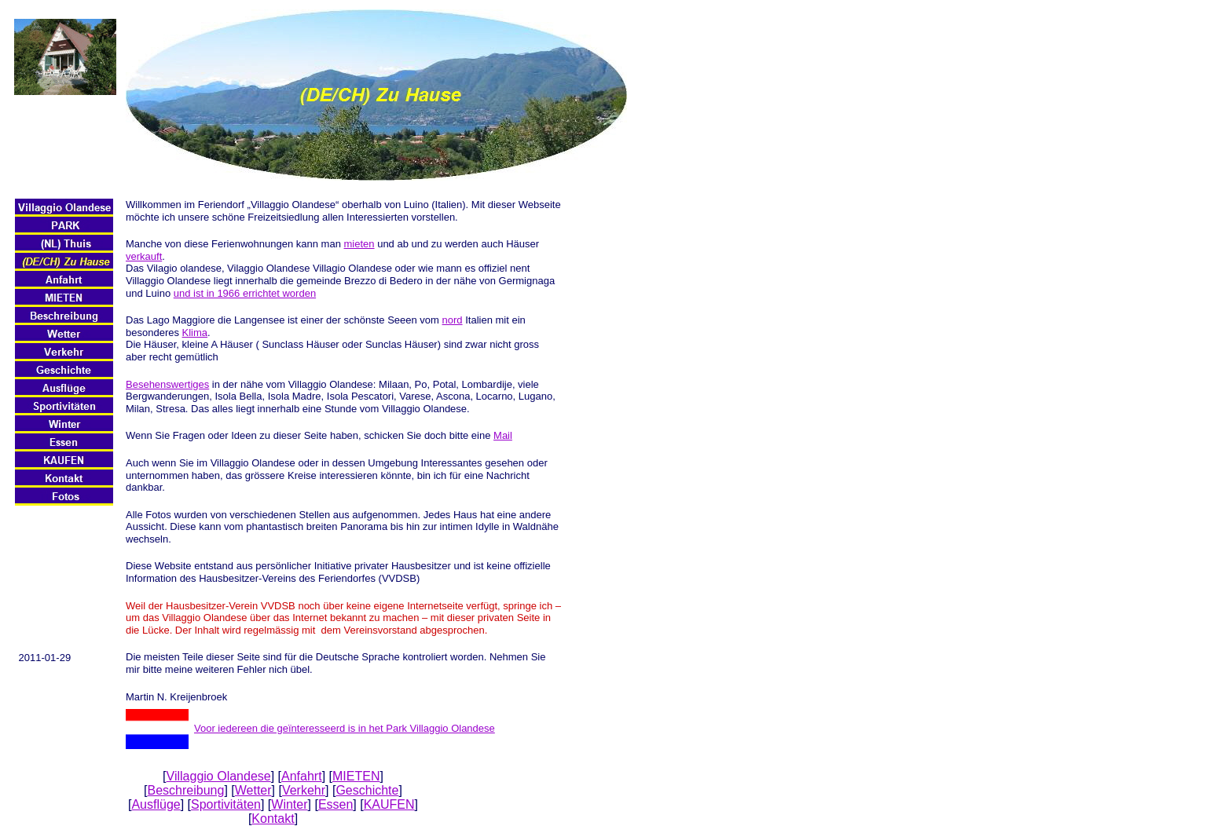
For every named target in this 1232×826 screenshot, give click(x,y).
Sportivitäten (226, 804)
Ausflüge (155, 804)
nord (452, 320)
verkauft (144, 256)
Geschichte (367, 790)
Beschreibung (186, 790)
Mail (502, 435)
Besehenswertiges (167, 384)
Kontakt (272, 818)
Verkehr (303, 790)
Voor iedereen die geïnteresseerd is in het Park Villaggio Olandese (344, 728)
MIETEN (356, 776)
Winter (289, 804)
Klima (195, 332)
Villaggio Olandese (219, 776)
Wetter (253, 790)
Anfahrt (301, 776)
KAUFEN (389, 804)
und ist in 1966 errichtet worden (245, 293)
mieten (359, 244)
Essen (335, 804)
